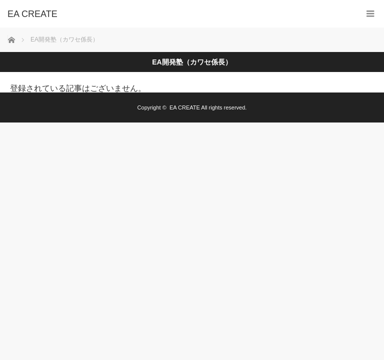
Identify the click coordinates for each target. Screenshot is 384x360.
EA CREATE (185, 107)
